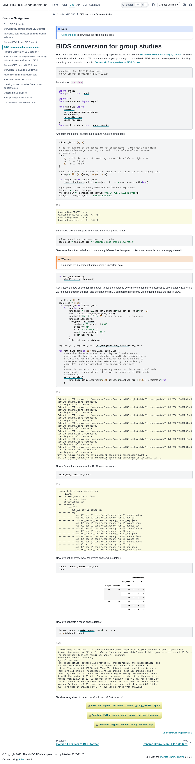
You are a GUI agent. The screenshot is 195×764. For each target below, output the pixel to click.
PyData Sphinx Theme (172, 757)
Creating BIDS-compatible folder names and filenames (23, 86)
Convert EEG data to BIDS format (20, 42)
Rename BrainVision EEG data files (21, 52)
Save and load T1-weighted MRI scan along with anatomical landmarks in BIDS (25, 58)
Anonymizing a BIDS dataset (18, 97)
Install (64, 4)
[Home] (54, 14)
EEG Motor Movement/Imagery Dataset (161, 54)
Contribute (94, 4)
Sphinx (22, 759)
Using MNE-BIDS (67, 14)
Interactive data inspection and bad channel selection (25, 35)
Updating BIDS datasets (15, 93)
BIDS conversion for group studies (22, 47)
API (78, 4)
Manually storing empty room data (20, 74)
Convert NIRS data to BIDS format (20, 70)
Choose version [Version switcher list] (168, 4)
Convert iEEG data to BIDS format (20, 65)
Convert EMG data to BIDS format (20, 102)
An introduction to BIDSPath (17, 79)
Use (72, 4)
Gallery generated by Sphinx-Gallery (177, 733)
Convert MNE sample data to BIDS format (24, 29)
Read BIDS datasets (14, 24)
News (55, 4)
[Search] (135, 5)
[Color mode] (153, 4)
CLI (85, 4)
